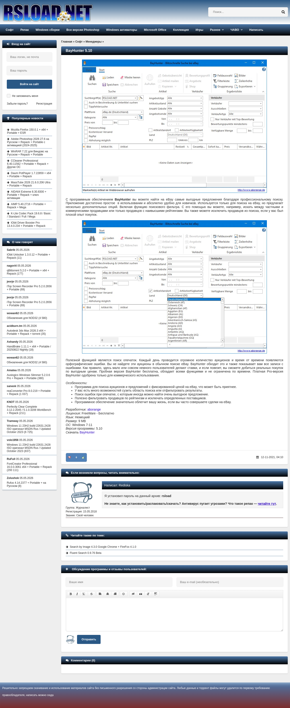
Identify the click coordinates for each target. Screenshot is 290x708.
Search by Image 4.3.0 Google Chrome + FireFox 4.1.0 (103, 546)
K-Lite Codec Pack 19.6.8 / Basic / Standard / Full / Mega (29, 215)
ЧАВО (234, 29)
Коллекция (181, 29)
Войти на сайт (29, 84)
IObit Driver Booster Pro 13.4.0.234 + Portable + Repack (26, 224)
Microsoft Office (155, 29)
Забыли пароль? (17, 103)
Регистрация (44, 103)
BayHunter (87, 432)
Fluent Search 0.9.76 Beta (85, 553)
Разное (215, 29)
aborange (94, 409)
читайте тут (267, 503)
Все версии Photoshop (82, 29)
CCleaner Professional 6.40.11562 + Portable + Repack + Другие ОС (27, 164)
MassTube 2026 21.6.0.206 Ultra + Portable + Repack (28, 184)
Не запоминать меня (25, 96)
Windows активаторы (121, 29)
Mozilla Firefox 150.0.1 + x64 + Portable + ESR (27, 131)
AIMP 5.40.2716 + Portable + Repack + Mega (26, 206)
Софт (10, 29)
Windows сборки (48, 29)
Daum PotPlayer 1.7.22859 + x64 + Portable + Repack (29, 175)
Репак (24, 29)
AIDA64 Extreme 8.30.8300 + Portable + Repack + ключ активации (26, 195)
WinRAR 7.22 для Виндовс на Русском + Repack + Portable (27, 153)
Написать (256, 29)
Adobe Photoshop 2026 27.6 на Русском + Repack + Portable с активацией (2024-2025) (28, 142)
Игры (199, 29)
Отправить (89, 639)
